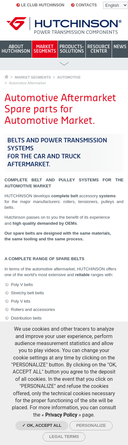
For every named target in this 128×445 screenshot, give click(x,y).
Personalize (91, 425)
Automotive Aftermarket (27, 83)
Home (6, 77)
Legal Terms (64, 436)
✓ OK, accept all (41, 425)
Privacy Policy (61, 415)
